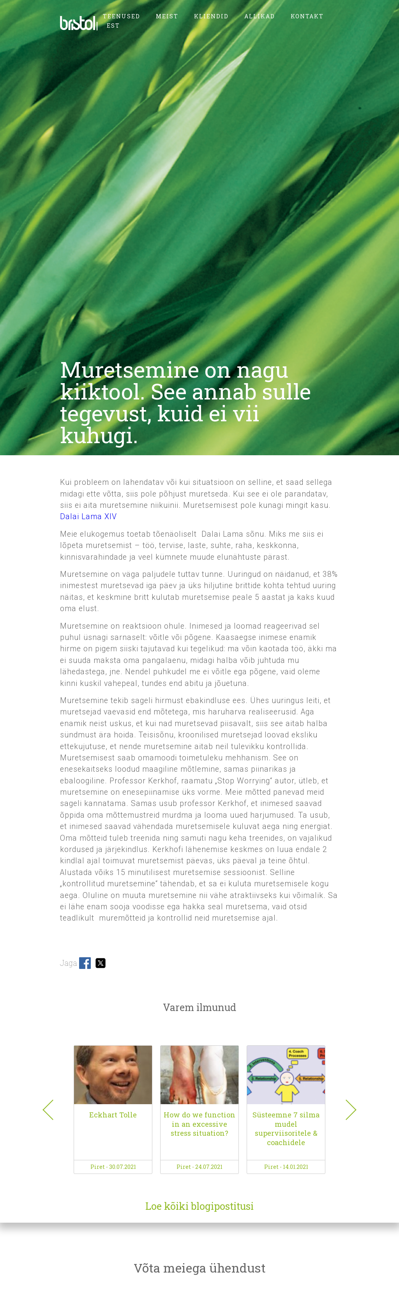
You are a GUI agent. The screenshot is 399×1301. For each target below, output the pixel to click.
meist (167, 16)
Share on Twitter (100, 963)
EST (113, 25)
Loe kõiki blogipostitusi (199, 1206)
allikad (259, 16)
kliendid (211, 16)
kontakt (307, 16)
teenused (121, 16)
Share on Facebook (85, 963)
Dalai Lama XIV (88, 516)
